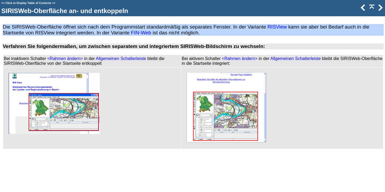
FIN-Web (141, 32)
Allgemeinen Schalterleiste (121, 58)
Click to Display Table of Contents (28, 3)
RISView (277, 27)
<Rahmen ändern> (65, 58)
